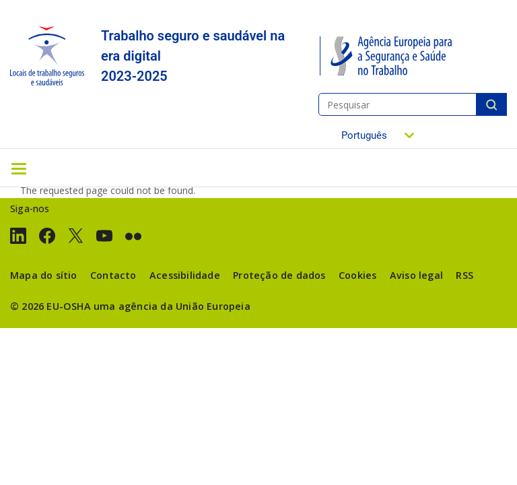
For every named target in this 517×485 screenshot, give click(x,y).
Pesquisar (491, 104)
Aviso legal (416, 275)
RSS (464, 275)
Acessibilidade (184, 275)
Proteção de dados (279, 275)
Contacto (113, 275)
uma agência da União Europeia (172, 306)
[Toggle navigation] (19, 168)
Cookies (357, 275)
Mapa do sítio (43, 275)
